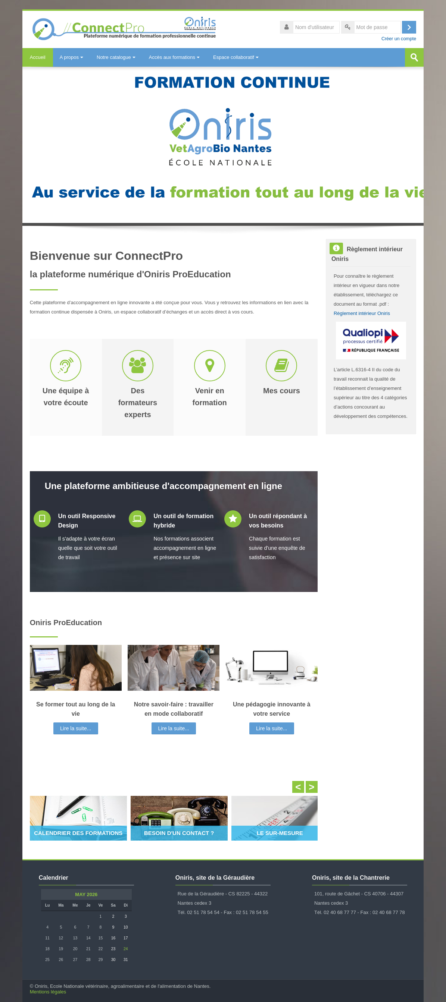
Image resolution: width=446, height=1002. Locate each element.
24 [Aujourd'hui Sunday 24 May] (126, 949)
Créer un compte (398, 38)
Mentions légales (48, 992)
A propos (71, 57)
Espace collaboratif (236, 57)
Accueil (38, 57)
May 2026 (86, 894)
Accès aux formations (174, 57)
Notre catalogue (116, 57)
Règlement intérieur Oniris (362, 313)
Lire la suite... (75, 728)
